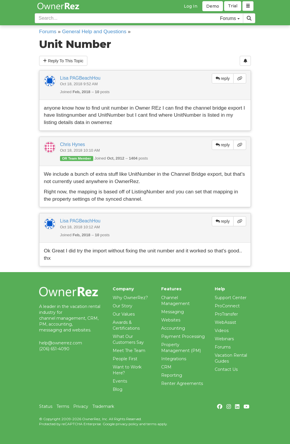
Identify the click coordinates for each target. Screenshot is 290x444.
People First (125, 358)
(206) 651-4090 (54, 348)
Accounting (173, 328)
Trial (232, 6)
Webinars (224, 338)
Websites (170, 320)
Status (45, 406)
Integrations (173, 358)
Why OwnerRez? (130, 297)
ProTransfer (226, 314)
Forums (47, 31)
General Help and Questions (94, 31)
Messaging (172, 311)
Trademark (103, 406)
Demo (212, 6)
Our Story (122, 306)
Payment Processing (183, 336)
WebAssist (225, 322)
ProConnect (227, 306)
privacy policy (127, 424)
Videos (222, 330)
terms (151, 424)
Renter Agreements (182, 383)
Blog (117, 389)
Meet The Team (129, 350)
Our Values (124, 314)
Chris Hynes (72, 144)
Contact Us (226, 369)
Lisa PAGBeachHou (80, 78)
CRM (166, 367)
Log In (190, 6)
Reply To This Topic (63, 60)
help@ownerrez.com (60, 343)
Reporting (171, 375)
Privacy (80, 406)
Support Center (230, 297)
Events (120, 381)
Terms (62, 406)
